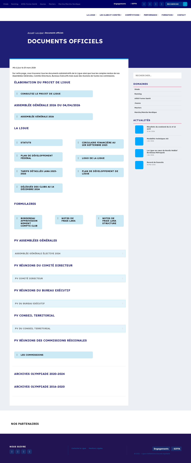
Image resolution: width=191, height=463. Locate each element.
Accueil (30, 31)
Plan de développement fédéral (37, 155)
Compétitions (132, 14)
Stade (6, 4)
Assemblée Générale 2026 (37, 115)
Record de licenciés (155, 161)
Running (14, 4)
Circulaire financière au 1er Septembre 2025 (98, 142)
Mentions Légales (96, 447)
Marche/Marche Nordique (69, 4)
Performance (150, 14)
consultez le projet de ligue (41, 92)
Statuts (26, 141)
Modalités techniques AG (157, 137)
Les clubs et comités (110, 14)
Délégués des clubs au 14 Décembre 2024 (37, 187)
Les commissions (32, 353)
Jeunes (43, 4)
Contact (181, 14)
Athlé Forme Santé (29, 4)
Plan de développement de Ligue (100, 171)
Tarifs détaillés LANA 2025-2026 (39, 171)
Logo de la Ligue (93, 157)
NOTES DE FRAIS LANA (68, 218)
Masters (52, 4)
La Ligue (91, 14)
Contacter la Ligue (78, 447)
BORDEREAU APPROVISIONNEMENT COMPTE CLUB (29, 221)
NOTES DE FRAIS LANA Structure (109, 220)
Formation (167, 14)
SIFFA (134, 4)
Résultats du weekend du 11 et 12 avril (161, 127)
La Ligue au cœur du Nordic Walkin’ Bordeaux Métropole (162, 150)
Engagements (120, 4)
